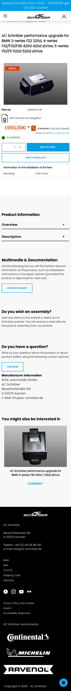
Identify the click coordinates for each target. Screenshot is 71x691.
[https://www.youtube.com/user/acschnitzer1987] (21, 592)
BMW (6, 560)
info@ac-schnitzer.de (27, 549)
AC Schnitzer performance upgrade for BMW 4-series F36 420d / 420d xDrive (35, 473)
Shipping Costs (11, 575)
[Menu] (6, 16)
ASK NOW (12, 366)
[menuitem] (6, 17)
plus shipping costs (59, 133)
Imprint (7, 608)
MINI (5, 565)
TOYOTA (7, 570)
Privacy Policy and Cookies (18, 603)
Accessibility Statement (16, 613)
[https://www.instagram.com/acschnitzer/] (13, 592)
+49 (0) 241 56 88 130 (27, 545)
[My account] (64, 16)
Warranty (8, 580)
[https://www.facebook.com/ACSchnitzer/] (5, 592)
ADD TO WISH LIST (35, 157)
